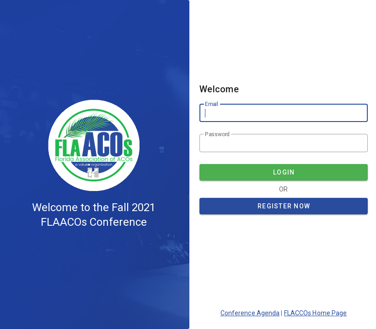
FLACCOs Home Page (315, 313)
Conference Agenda (250, 313)
